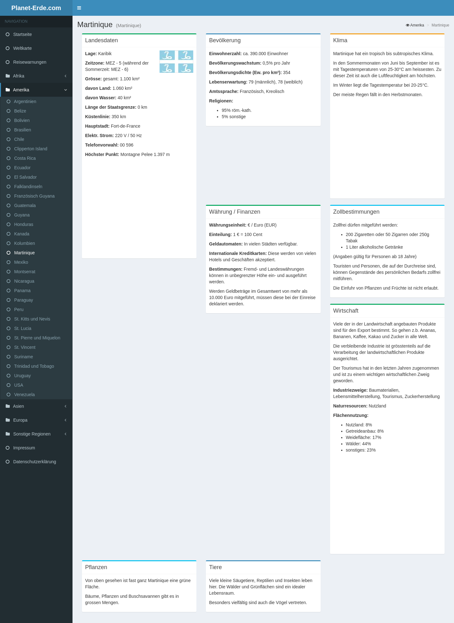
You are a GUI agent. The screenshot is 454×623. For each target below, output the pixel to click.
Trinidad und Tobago (30, 366)
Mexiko (17, 262)
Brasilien (19, 129)
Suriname (20, 356)
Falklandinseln (24, 186)
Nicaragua (20, 281)
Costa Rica (21, 158)
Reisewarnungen (26, 62)
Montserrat (21, 271)
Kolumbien (21, 243)
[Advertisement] (139, 211)
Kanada (18, 233)
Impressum (20, 447)
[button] (79, 8)
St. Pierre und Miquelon (33, 337)
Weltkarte (19, 48)
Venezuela (21, 394)
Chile (15, 139)
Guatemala (21, 205)
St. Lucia (19, 328)
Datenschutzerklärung (31, 461)
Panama (19, 290)
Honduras (20, 224)
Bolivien (18, 120)
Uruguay (19, 375)
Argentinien (21, 101)
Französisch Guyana (31, 196)
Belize (16, 110)
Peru (15, 309)
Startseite (19, 34)
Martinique (21, 252)
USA (15, 385)
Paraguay (20, 300)
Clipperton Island (27, 148)
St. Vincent (21, 347)
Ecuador (19, 167)
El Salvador (22, 177)
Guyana (18, 214)
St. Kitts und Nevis (28, 318)
